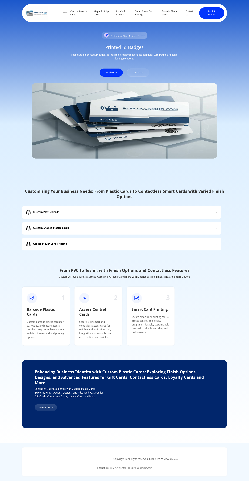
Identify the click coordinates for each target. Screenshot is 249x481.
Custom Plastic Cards (42, 212)
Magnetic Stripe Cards (102, 13)
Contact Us (189, 13)
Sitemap (174, 459)
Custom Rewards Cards (78, 13)
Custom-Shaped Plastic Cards (47, 228)
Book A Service (211, 13)
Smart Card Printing (150, 309)
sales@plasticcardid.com (140, 468)
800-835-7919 (112, 468)
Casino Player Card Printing (144, 13)
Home (65, 12)
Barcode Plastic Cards (169, 13)
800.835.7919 (46, 407)
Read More (111, 72)
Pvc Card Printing (120, 13)
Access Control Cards (92, 312)
